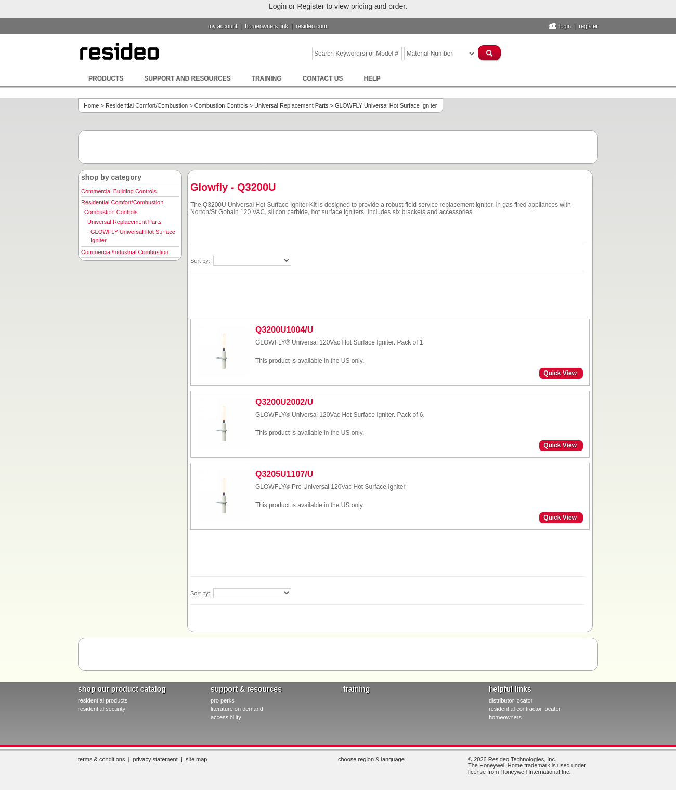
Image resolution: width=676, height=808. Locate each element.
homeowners (505, 717)
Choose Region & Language (371, 759)
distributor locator (510, 700)
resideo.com (311, 26)
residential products (102, 700)
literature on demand (237, 709)
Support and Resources (187, 78)
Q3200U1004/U (284, 329)
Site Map (196, 759)
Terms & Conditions (101, 759)
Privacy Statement (155, 759)
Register (588, 26)
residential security (101, 709)
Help (371, 78)
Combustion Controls (221, 105)
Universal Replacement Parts (291, 105)
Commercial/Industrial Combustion (124, 252)
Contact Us (323, 78)
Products (105, 78)
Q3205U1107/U (284, 474)
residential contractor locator (525, 709)
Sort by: (201, 261)
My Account (222, 26)
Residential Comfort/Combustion (147, 105)
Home (91, 105)
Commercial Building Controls (119, 191)
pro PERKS (223, 700)
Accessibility (226, 717)
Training (267, 78)
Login (565, 26)
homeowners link (266, 26)
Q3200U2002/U (284, 402)
